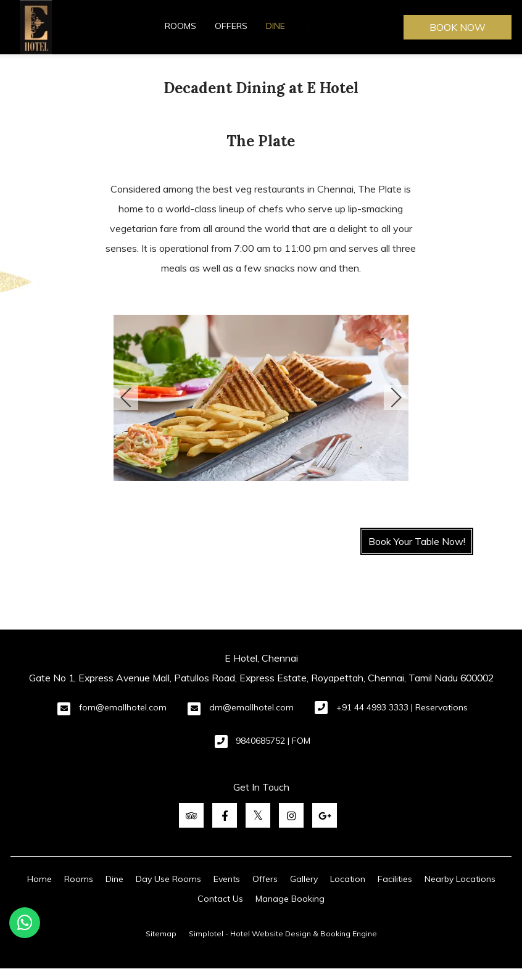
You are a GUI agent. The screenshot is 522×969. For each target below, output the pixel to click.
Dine (275, 25)
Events (226, 878)
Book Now (457, 27)
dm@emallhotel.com (251, 707)
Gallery (304, 878)
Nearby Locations (460, 878)
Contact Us (220, 898)
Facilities (395, 878)
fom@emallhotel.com (123, 707)
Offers (231, 25)
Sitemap (161, 933)
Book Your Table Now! (416, 541)
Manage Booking (290, 898)
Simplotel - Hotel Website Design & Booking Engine (283, 933)
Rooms (180, 25)
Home (39, 878)
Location (347, 878)
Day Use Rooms (168, 878)
